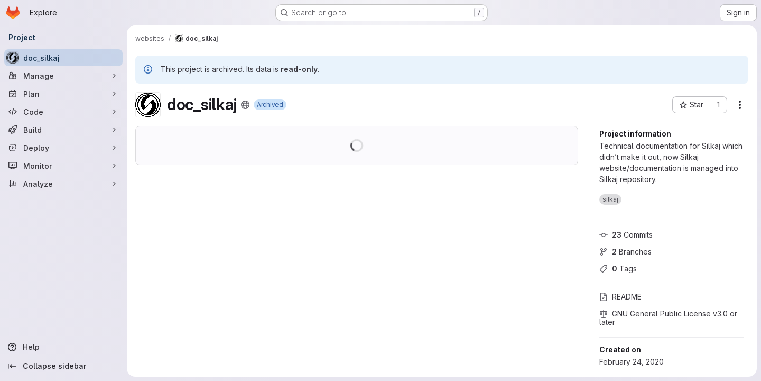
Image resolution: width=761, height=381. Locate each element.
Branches (625, 251)
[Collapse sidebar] (63, 366)
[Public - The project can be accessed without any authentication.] (245, 105)
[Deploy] (63, 147)
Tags (618, 268)
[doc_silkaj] (63, 57)
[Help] (63, 347)
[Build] (63, 129)
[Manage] (63, 75)
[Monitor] (63, 165)
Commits (626, 234)
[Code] (63, 111)
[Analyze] (63, 183)
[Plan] (63, 93)
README (620, 296)
